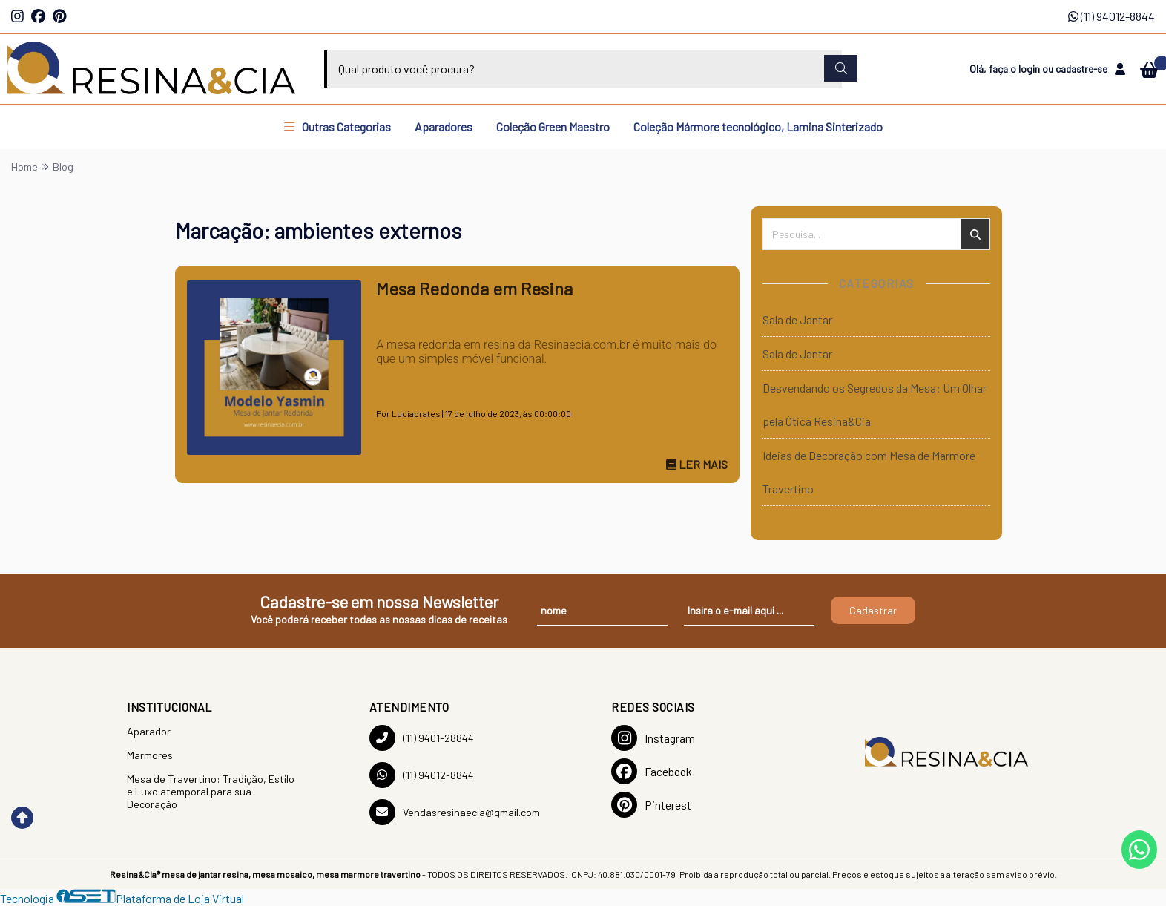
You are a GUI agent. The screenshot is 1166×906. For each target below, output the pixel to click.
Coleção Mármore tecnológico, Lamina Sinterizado (758, 126)
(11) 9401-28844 (421, 738)
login (1030, 68)
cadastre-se (1081, 68)
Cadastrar (873, 610)
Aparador (149, 731)
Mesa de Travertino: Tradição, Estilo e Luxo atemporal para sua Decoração (210, 791)
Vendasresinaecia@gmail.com (454, 812)
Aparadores (443, 126)
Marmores (150, 755)
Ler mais (697, 464)
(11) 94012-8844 (1111, 16)
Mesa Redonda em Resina (474, 288)
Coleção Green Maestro (553, 126)
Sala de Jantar (797, 319)
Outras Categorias (337, 126)
